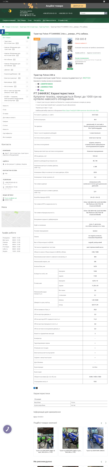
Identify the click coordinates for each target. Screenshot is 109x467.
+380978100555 (46, 84)
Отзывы (5, 113)
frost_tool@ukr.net (11, 198)
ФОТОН (86, 78)
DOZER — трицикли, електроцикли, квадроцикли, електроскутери (13, 98)
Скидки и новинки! (9, 20)
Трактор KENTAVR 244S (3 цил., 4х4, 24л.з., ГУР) (70, 451)
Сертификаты (7, 133)
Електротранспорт (10, 78)
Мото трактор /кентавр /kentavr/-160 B (12, 91)
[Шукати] (105, 13)
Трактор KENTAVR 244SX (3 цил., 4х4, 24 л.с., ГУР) (45, 451)
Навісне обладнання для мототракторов (12, 54)
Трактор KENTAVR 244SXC (95, 450)
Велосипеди (8, 82)
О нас (30, 20)
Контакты (37, 20)
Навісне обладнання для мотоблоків (12, 64)
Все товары (6, 37)
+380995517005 (46, 87)
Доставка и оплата (49, 20)
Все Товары (22, 20)
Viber (42, 90)
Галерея (5, 121)
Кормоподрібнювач (10, 74)
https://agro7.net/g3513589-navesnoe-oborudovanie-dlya (80, 110)
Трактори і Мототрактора (29, 27)
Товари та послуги (11, 27)
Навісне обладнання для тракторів (12, 48)
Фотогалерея (7, 137)
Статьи (5, 125)
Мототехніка (8, 86)
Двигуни (7, 69)
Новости (5, 105)
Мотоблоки (8, 59)
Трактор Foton (44, 27)
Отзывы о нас (63, 20)
